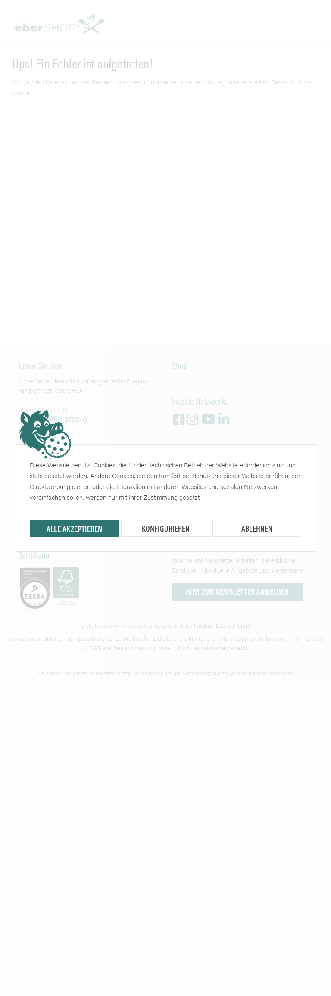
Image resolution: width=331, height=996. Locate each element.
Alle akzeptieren (74, 528)
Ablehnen (256, 528)
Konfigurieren (166, 528)
